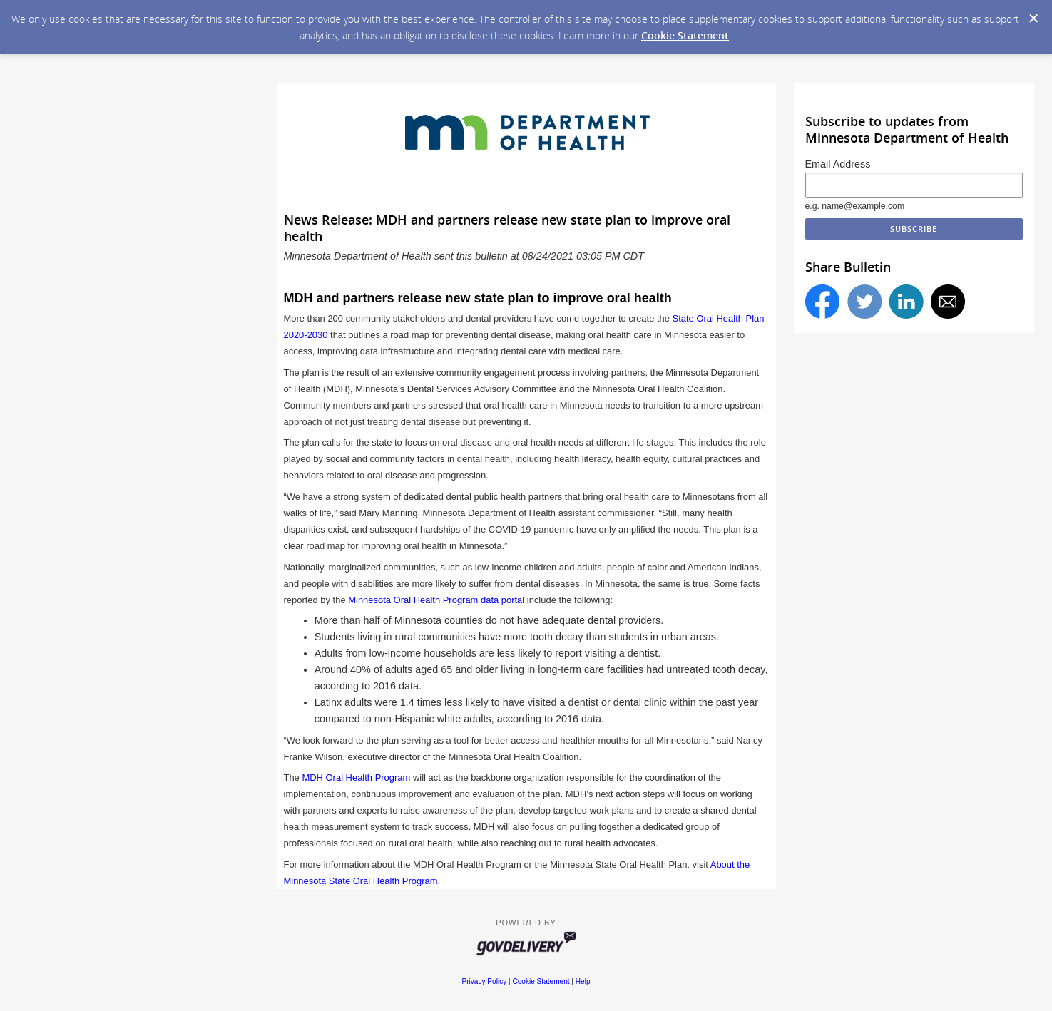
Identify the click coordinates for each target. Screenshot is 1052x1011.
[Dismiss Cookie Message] (1033, 18)
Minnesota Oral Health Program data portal (436, 600)
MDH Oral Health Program (356, 777)
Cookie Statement (685, 35)
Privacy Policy (483, 981)
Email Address (838, 164)
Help (583, 981)
